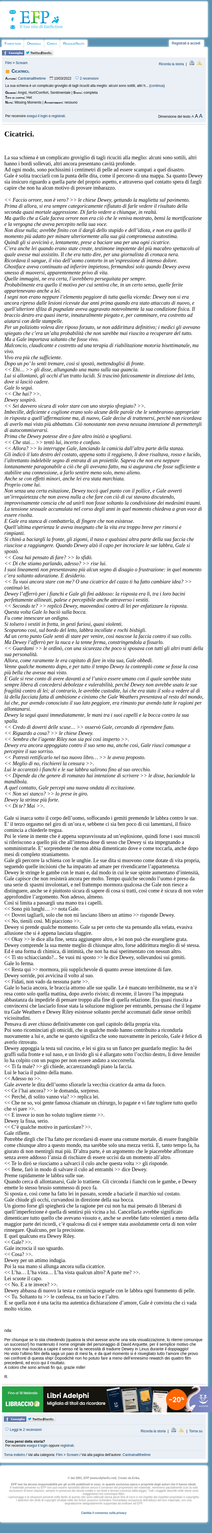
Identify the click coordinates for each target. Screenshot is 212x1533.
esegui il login (37, 116)
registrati (58, 116)
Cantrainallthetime (32, 78)
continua (157, 86)
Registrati (179, 43)
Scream (21, 63)
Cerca (52, 43)
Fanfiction (13, 43)
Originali (34, 43)
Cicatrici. (20, 71)
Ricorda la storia (171, 64)
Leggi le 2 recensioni (23, 1430)
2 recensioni (87, 78)
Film (8, 63)
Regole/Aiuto (73, 43)
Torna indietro (14, 1455)
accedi (195, 43)
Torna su (195, 1431)
